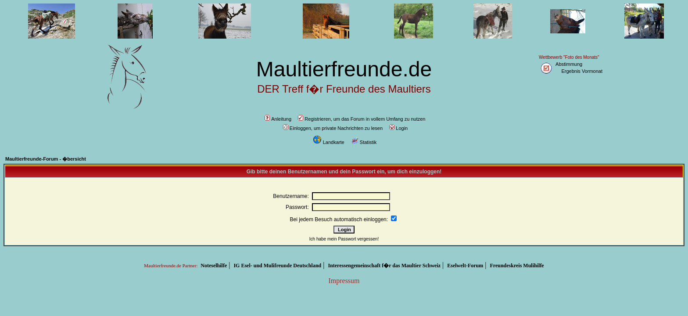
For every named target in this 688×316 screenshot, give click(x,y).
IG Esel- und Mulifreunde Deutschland (277, 265)
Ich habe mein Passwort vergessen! (344, 239)
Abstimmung (568, 64)
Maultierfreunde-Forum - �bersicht (45, 159)
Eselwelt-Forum (465, 265)
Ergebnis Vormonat (581, 71)
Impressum (343, 280)
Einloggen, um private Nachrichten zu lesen (333, 128)
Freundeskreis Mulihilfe (517, 265)
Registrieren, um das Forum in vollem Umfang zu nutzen (361, 119)
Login (398, 128)
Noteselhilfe (214, 265)
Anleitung (278, 119)
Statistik (364, 142)
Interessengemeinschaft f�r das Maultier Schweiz (384, 265)
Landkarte (328, 142)
